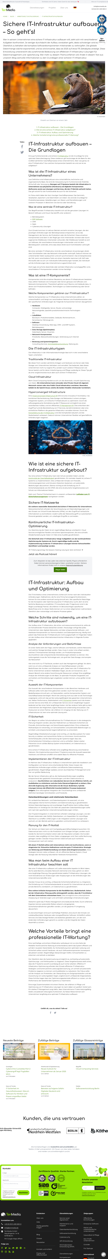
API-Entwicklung (66, 1241)
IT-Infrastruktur (63, 156)
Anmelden (100, 1188)
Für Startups (88, 1248)
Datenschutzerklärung (74, 565)
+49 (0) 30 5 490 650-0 (98, 9)
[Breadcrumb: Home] (5, 16)
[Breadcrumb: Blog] (12, 16)
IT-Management (66, 405)
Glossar (39, 1238)
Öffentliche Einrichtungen (89, 1219)
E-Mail (16, 1175)
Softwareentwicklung (68, 1233)
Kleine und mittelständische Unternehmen (90, 1229)
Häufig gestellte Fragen (42, 1226)
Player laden (60, 569)
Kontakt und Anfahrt (44, 1249)
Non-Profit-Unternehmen (89, 1240)
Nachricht (16, 1184)
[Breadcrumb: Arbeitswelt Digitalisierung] (28, 16)
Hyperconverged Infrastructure (44, 396)
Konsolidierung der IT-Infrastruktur (42, 413)
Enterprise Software (91, 1224)
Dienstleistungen (37, 8)
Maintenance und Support (66, 1224)
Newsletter (40, 1242)
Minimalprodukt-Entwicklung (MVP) (67, 1246)
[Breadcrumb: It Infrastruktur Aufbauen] (52, 16)
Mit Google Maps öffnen (13, 1239)
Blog (38, 1234)
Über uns (64, 8)
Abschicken (23, 1193)
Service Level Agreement (65, 1219)
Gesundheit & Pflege (91, 1235)
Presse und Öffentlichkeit (41, 1254)
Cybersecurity (65, 1237)
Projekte (52, 8)
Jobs (38, 1222)
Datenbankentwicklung (69, 1229)
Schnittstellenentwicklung (58, 344)
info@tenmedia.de (100, 6)
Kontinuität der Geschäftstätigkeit (41, 478)
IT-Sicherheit (67, 700)
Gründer (87, 1244)
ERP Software (37, 219)
